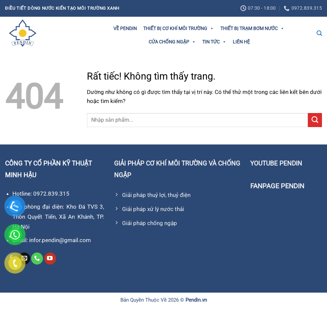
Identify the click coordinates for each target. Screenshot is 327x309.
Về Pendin (125, 28)
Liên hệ (241, 41)
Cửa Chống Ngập (172, 41)
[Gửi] (315, 120)
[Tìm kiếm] (319, 33)
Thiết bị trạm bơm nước (252, 28)
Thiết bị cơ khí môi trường (178, 28)
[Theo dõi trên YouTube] (50, 258)
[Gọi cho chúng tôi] (37, 258)
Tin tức (214, 41)
